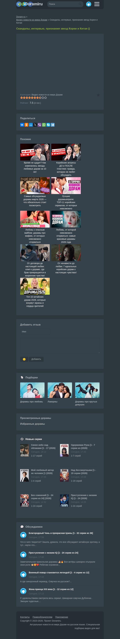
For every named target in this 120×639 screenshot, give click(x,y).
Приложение (61, 617)
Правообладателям (42, 617)
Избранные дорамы (32, 424)
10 (45, 97)
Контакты (25, 617)
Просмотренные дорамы (35, 418)
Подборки (31, 377)
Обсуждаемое (34, 526)
